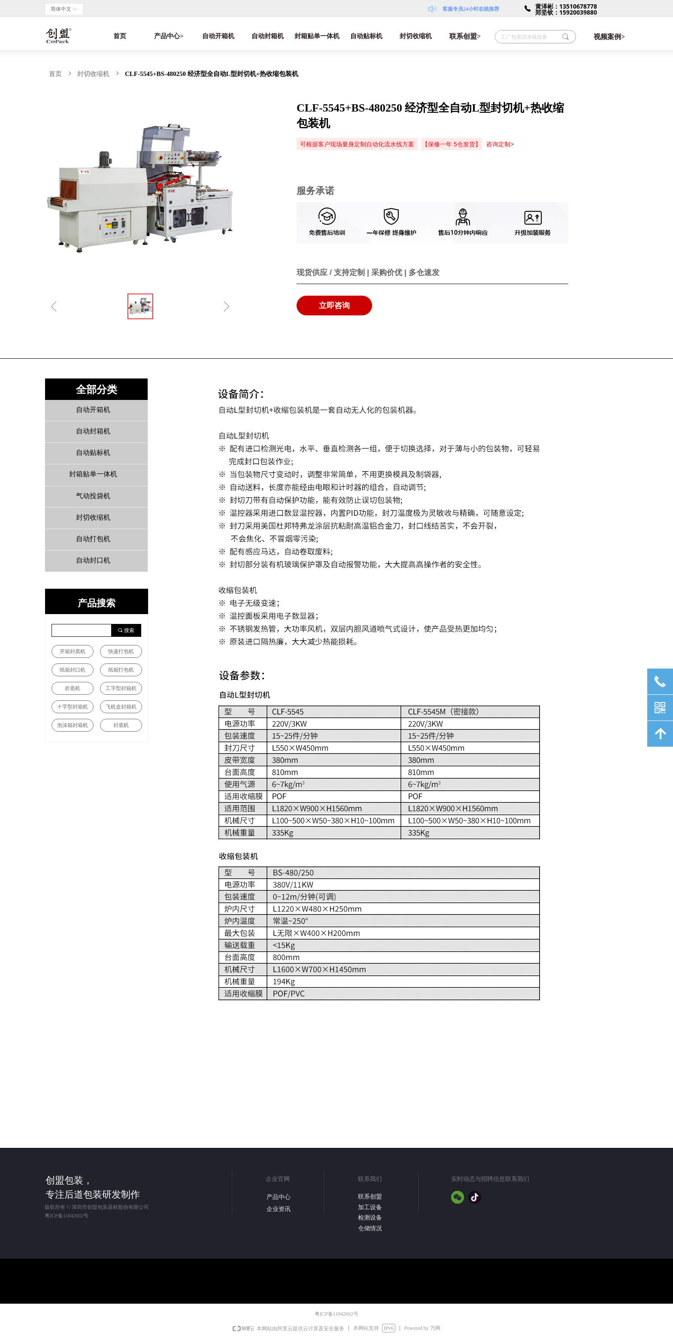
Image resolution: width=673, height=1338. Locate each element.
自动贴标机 (366, 36)
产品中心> (169, 36)
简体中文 (61, 9)
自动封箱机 (268, 36)
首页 (119, 36)
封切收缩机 (416, 36)
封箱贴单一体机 (317, 36)
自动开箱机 (218, 36)
